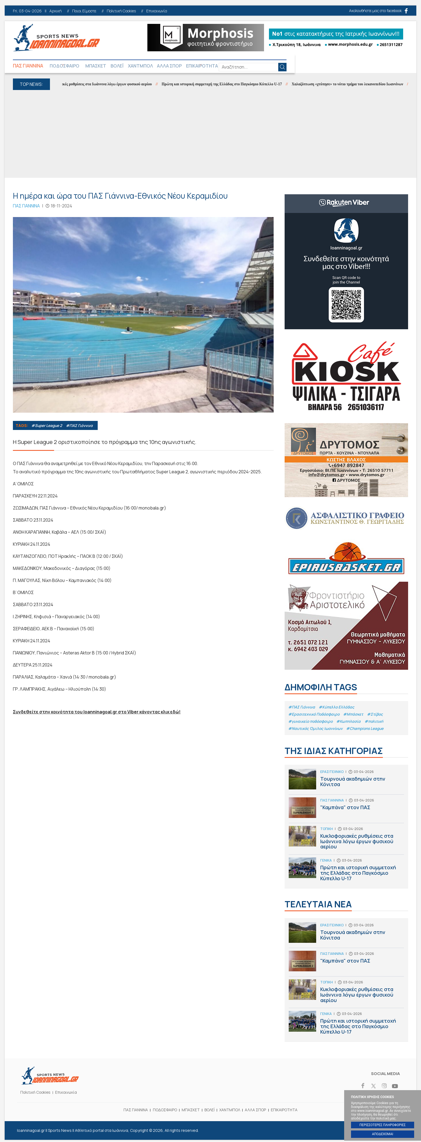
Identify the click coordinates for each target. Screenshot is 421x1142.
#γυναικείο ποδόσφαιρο (311, 722)
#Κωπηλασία (350, 722)
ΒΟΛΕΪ (140, 66)
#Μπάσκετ (356, 715)
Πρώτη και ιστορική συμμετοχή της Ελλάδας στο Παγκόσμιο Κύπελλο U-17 (233, 85)
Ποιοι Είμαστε (84, 11)
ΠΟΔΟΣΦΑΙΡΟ (71, 66)
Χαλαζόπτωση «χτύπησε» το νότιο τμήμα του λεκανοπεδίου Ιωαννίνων (363, 85)
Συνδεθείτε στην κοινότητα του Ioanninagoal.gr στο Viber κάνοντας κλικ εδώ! (98, 713)
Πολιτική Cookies (121, 11)
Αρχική (55, 11)
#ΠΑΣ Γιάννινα (81, 426)
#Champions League (368, 730)
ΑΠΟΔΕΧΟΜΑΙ (382, 1134)
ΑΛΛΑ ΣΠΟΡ (208, 66)
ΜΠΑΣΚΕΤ (112, 66)
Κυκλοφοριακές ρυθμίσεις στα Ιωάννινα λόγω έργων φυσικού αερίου (105, 85)
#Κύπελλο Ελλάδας (338, 708)
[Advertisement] (210, 135)
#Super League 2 (47, 426)
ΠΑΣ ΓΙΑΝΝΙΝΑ (29, 66)
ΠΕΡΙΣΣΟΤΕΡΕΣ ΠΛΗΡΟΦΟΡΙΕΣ (383, 1125)
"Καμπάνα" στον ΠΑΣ (346, 812)
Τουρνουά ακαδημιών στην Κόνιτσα (346, 784)
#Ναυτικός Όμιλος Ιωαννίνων (316, 730)
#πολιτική (376, 722)
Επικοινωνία (156, 11)
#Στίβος (378, 715)
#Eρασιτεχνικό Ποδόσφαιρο (315, 715)
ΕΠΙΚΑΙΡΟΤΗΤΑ (249, 66)
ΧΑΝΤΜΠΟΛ (171, 66)
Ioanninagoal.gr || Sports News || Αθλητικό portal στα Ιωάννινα (56, 37)
